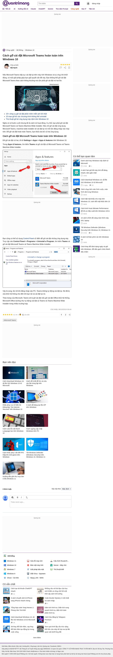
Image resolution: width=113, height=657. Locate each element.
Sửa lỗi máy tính (35, 561)
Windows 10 (29, 50)
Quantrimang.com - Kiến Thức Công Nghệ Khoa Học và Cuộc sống (16, 3)
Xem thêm (37, 637)
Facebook (53, 646)
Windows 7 (9, 569)
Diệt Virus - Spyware (36, 574)
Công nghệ (75, 9)
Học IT (84, 9)
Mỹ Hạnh (13, 68)
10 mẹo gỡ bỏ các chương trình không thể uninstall (26, 116)
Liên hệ (39, 646)
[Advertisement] (57, 31)
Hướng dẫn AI (23, 9)
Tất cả (7, 9)
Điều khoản (12, 646)
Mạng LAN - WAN (35, 578)
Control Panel (28, 238)
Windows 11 (10, 561)
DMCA (59, 646)
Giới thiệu (4, 646)
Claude (33, 9)
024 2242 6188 (21, 651)
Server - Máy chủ (58, 565)
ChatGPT (42, 9)
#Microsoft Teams (10, 320)
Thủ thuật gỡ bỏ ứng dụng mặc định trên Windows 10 (27, 119)
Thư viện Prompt (62, 9)
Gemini (50, 9)
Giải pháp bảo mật (35, 569)
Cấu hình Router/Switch (60, 561)
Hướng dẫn (25, 646)
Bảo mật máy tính (35, 565)
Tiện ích (92, 9)
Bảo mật (18, 646)
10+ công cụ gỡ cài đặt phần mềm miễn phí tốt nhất (26, 114)
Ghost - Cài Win (11, 578)
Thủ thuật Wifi (57, 569)
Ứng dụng (33, 646)
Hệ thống (19, 50)
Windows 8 (9, 574)
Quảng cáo (46, 646)
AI (14, 9)
